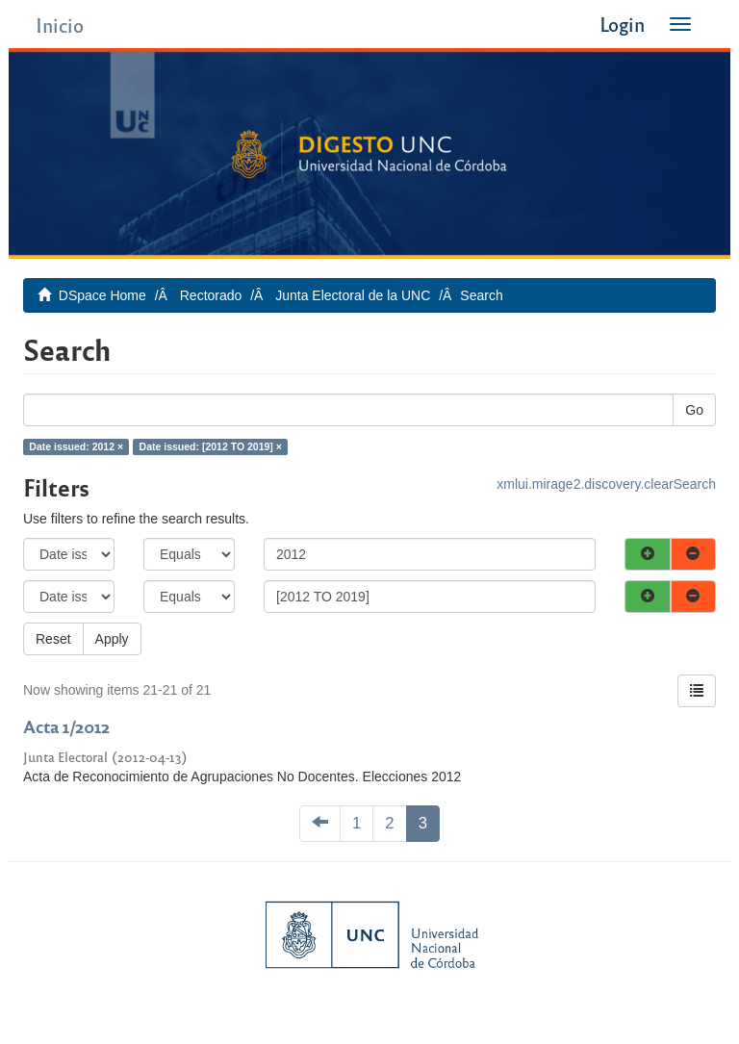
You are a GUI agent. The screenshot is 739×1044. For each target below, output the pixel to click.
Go (694, 410)
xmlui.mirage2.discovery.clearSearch (606, 484)
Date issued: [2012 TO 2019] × (211, 446)
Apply (112, 639)
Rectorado (211, 295)
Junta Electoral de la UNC (352, 295)
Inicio (60, 25)
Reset (53, 639)
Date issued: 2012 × (76, 446)
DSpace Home (102, 295)
